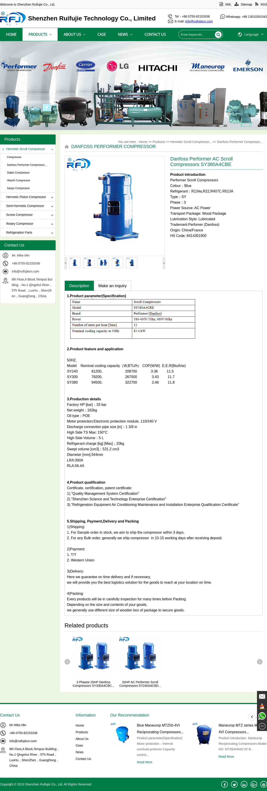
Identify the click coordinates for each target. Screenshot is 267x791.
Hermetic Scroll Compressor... (191, 142)
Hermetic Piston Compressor (24, 197)
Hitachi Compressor (18, 180)
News (125, 34)
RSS (261, 4)
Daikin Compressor (18, 172)
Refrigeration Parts (17, 232)
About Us (74, 34)
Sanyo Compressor (18, 188)
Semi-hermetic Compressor (23, 206)
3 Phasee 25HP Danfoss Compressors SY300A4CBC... (93, 683)
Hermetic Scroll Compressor (23, 149)
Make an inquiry (112, 286)
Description (79, 286)
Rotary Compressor (17, 223)
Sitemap (243, 4)
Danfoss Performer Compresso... (240, 142)
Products (40, 34)
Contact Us (155, 34)
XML (225, 4)
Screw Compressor (17, 214)
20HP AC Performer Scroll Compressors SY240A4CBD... (140, 683)
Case (101, 34)
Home (11, 34)
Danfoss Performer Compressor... (27, 164)
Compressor (14, 157)
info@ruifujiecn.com (25, 271)
